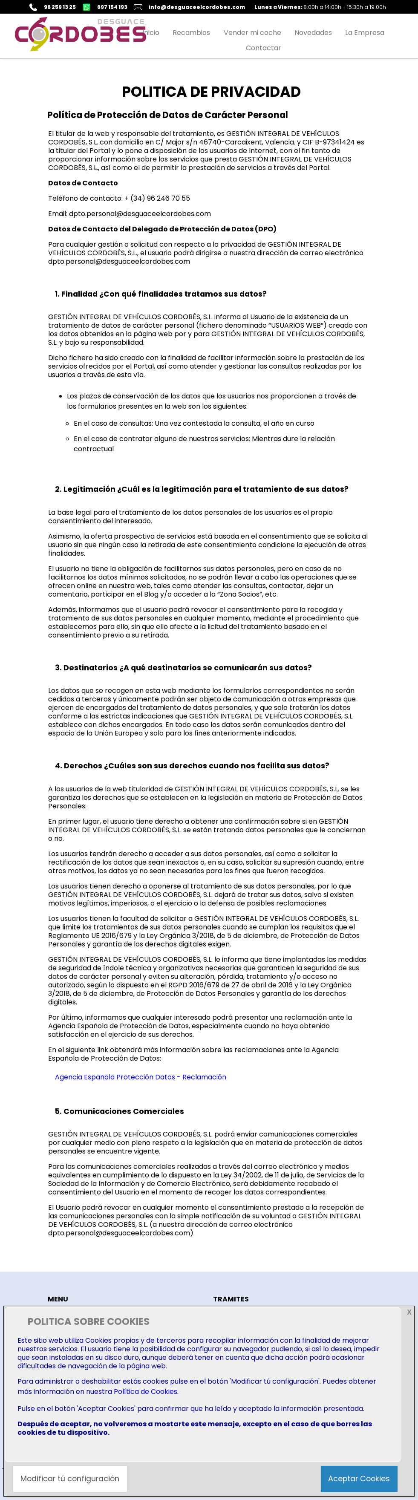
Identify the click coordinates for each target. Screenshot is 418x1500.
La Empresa (364, 33)
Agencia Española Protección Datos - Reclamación (140, 1077)
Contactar (263, 48)
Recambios (191, 33)
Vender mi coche (252, 33)
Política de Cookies (145, 1391)
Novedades (313, 33)
